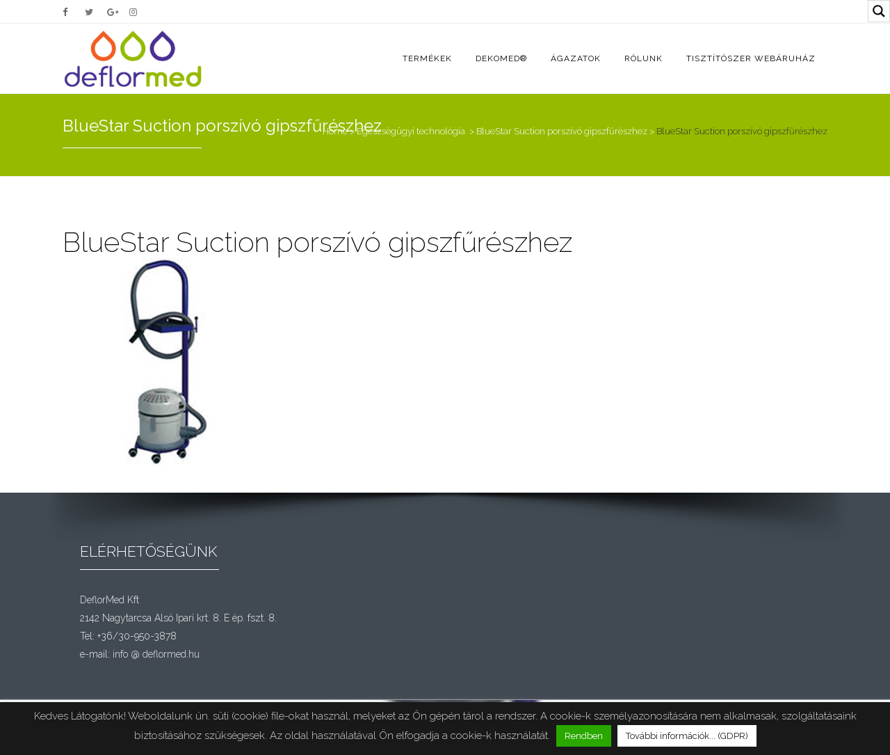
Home (335, 131)
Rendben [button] (584, 736)
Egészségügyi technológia (411, 131)
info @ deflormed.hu (156, 654)
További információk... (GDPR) (687, 736)
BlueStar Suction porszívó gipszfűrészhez (561, 131)
